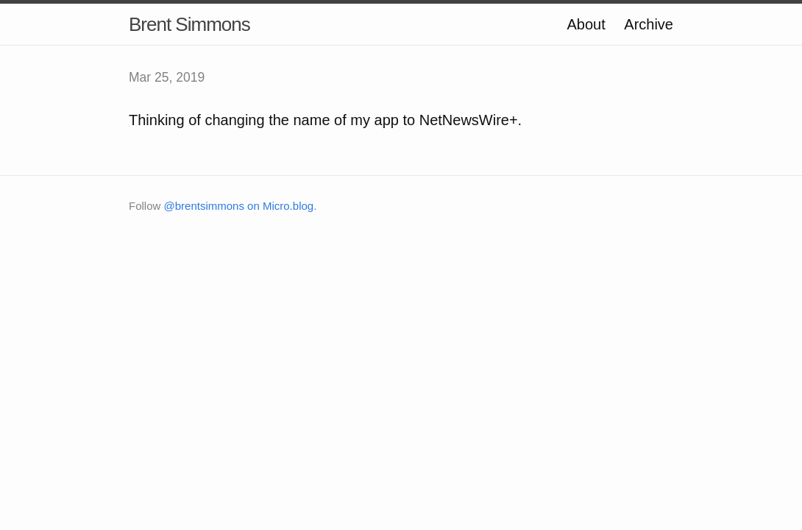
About (586, 24)
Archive (648, 24)
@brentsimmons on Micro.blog (239, 205)
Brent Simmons (189, 24)
